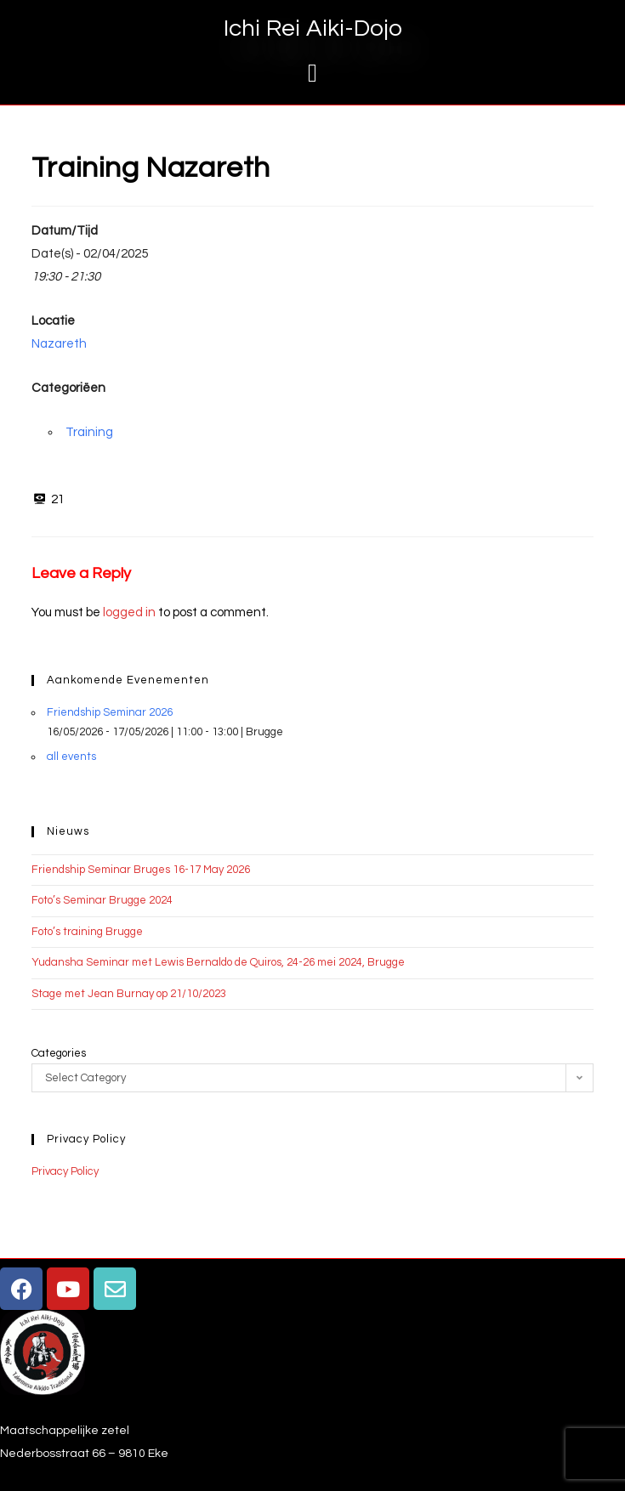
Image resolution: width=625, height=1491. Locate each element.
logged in (129, 612)
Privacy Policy (65, 1171)
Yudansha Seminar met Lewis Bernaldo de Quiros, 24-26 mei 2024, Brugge (218, 962)
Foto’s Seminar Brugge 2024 (102, 900)
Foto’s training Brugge (87, 932)
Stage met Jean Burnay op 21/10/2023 (128, 994)
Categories (58, 1053)
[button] (313, 73)
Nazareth (59, 343)
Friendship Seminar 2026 (110, 712)
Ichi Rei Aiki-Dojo (313, 28)
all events (71, 757)
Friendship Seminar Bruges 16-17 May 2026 (140, 870)
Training (89, 432)
